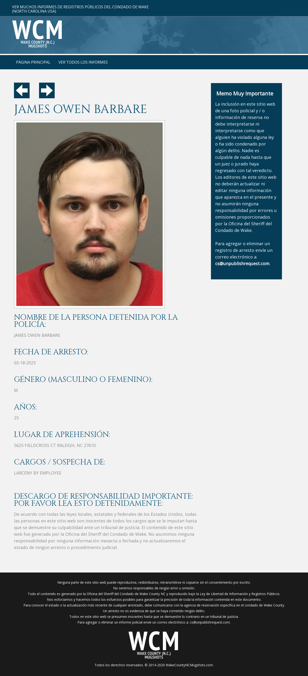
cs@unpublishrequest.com (210, 622)
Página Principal (33, 62)
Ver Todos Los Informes (83, 62)
